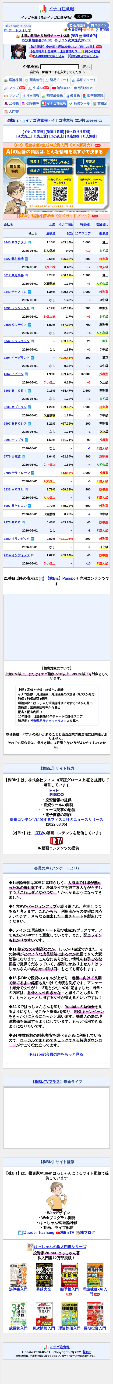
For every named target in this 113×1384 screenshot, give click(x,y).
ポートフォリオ (17, 30)
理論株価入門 (69, 1328)
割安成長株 (52, 95)
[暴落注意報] (55, 132)
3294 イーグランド (17, 357)
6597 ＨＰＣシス (15, 423)
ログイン (99, 25)
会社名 (8, 224)
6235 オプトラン (15, 407)
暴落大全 (43, 1289)
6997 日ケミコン (15, 505)
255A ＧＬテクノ (15, 324)
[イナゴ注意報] (34, 132)
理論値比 (102, 224)
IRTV (39, 833)
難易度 (103, 233)
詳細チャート (84, 80)
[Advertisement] (57, 627)
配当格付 (33, 80)
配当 (70, 233)
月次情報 (30, 95)
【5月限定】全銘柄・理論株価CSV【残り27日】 (62, 47)
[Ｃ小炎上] (56, 136)
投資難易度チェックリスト (48, 721)
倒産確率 (30, 103)
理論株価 (13, 80)
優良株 (72, 95)
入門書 (11, 111)
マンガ (11, 95)
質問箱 (102, 30)
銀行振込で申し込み (83, 56)
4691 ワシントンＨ (17, 308)
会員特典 (72, 30)
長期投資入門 (95, 1328)
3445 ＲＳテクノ (15, 242)
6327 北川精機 (14, 259)
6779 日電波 (12, 456)
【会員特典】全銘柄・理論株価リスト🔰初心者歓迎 (64, 51)
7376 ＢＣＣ (12, 522)
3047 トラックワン (17, 341)
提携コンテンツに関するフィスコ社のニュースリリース (56, 820)
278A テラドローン (17, 473)
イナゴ (66, 224)
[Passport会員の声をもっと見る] (56, 1054)
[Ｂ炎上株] (40, 136)
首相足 (100, 103)
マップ (11, 88)
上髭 (52, 224)
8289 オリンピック (17, 538)
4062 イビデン (14, 374)
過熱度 (50, 233)
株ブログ (85, 1233)
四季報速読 (93, 95)
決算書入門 (18, 1289)
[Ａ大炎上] (24, 136)
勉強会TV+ (83, 88)
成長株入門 (18, 1328)
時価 (85, 224)
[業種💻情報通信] (84, 36)
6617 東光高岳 (14, 275)
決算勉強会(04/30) (36, 40)
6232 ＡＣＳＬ (14, 489)
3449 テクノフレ (15, 292)
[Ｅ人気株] (89, 136)
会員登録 (77, 25)
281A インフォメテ (17, 555)
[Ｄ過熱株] (73, 136)
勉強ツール (79, 103)
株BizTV (65, 1233)
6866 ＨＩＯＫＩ (15, 390)
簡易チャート (57, 80)
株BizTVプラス (47, 1082)
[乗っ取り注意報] (77, 132)
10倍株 (11, 103)
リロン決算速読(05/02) (73, 40)
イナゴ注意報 (61, 9)
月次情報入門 (43, 1328)
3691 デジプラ (14, 440)
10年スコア (82, 233)
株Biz (11, 120)
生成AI (35, 88)
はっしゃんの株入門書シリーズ (56, 1247)
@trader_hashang (36, 1233)
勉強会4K (61, 88)
